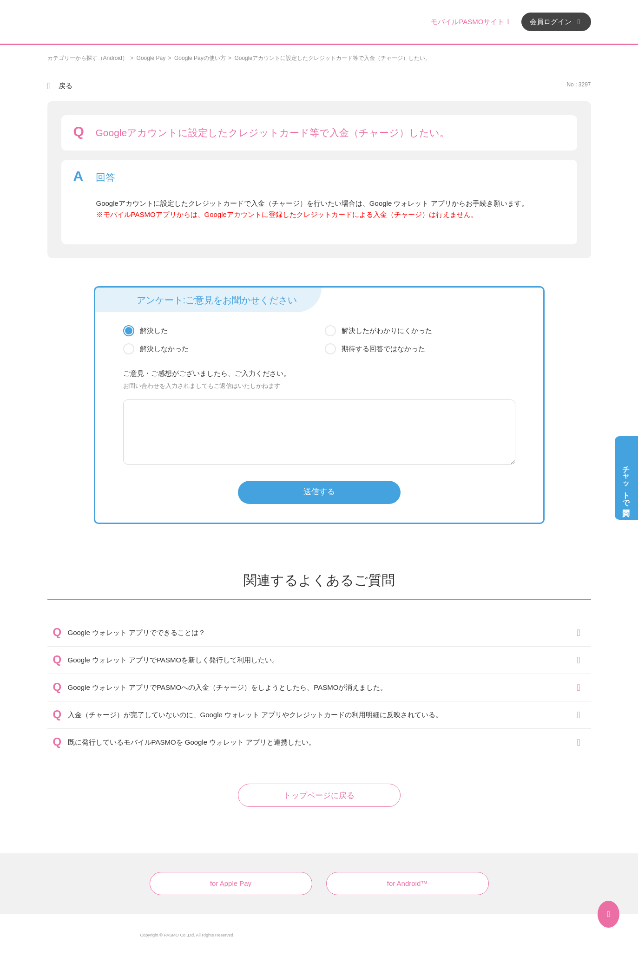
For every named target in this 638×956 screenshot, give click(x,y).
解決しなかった (164, 349)
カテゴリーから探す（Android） (87, 58)
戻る (65, 86)
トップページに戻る (319, 795)
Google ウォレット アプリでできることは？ (137, 632)
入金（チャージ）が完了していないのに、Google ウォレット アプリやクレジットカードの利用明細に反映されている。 (255, 715)
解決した (154, 330)
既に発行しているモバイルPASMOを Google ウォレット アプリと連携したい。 (192, 742)
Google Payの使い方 (200, 58)
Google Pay (151, 58)
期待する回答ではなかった (383, 349)
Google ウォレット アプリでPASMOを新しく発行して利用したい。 (173, 660)
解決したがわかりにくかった (387, 330)
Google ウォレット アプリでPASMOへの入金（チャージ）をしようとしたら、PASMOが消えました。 (228, 687)
